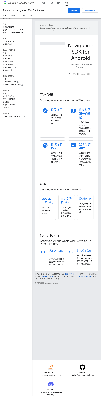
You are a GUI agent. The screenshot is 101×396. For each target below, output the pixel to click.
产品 (51, 3)
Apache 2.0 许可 (47, 276)
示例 (23, 15)
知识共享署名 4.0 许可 (72, 274)
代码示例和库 (50, 235)
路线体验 (85, 199)
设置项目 (56, 110)
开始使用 (74, 10)
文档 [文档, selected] (66, 3)
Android (7, 10)
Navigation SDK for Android (30, 10)
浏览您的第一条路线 (85, 113)
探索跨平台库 (84, 250)
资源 (31, 15)
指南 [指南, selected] (4, 15)
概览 (43, 3)
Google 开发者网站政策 (83, 276)
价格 (59, 3)
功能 (43, 184)
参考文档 (14, 15)
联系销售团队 (90, 10)
